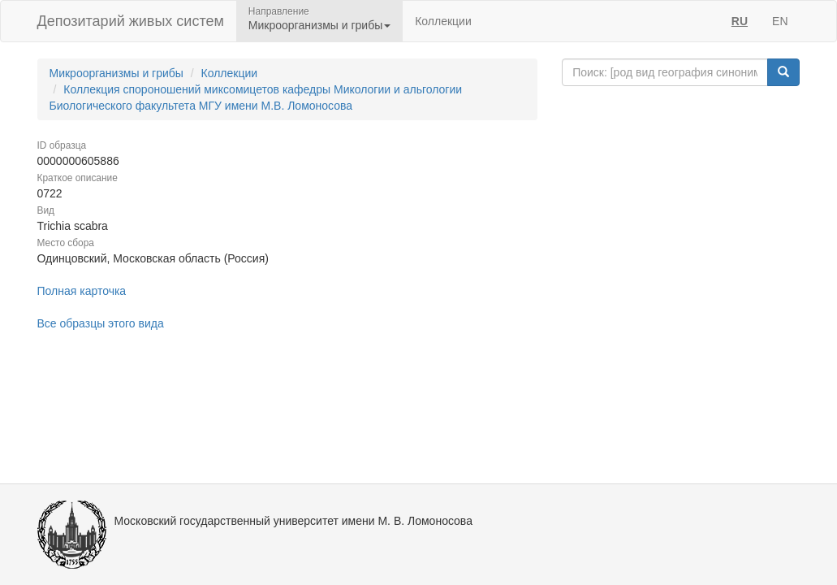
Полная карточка (82, 290)
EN (779, 21)
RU (739, 21)
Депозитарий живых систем (130, 21)
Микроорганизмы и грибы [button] (319, 25)
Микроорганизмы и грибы (116, 73)
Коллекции (443, 21)
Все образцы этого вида (100, 323)
